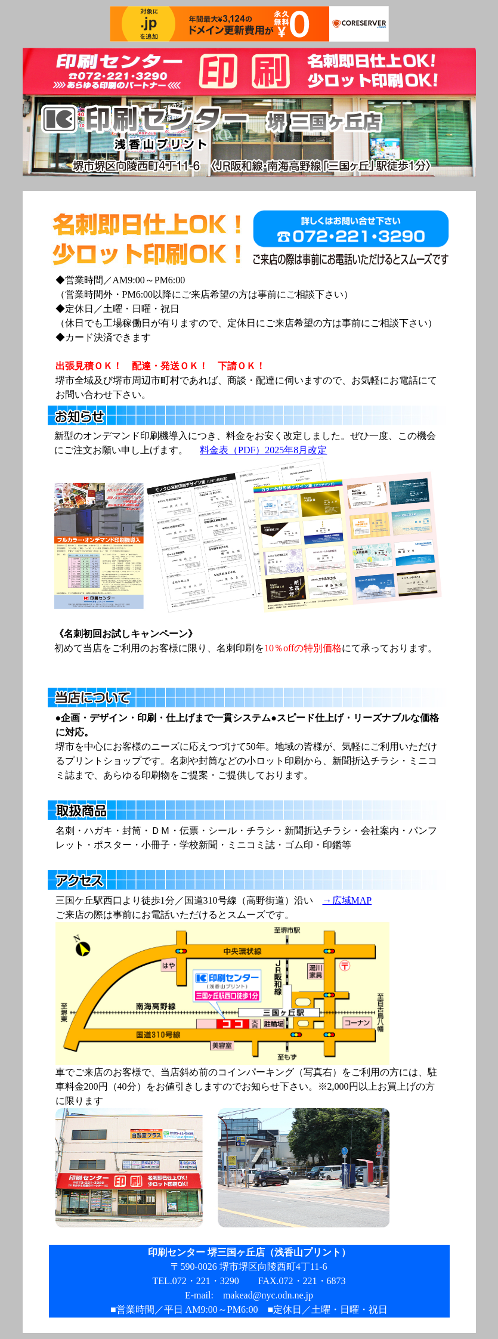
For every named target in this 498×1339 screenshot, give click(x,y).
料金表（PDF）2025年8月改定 (263, 450)
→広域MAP (347, 900)
